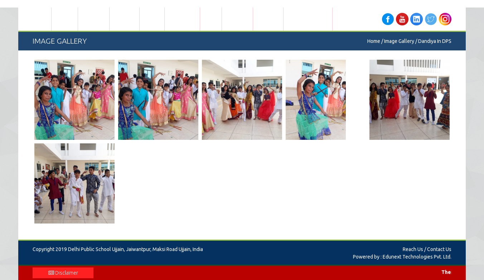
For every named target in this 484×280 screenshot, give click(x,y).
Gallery (211, 19)
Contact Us (268, 19)
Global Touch (182, 19)
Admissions (93, 19)
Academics (124, 19)
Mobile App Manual (307, 19)
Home (41, 19)
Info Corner (237, 19)
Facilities (151, 19)
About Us (64, 19)
